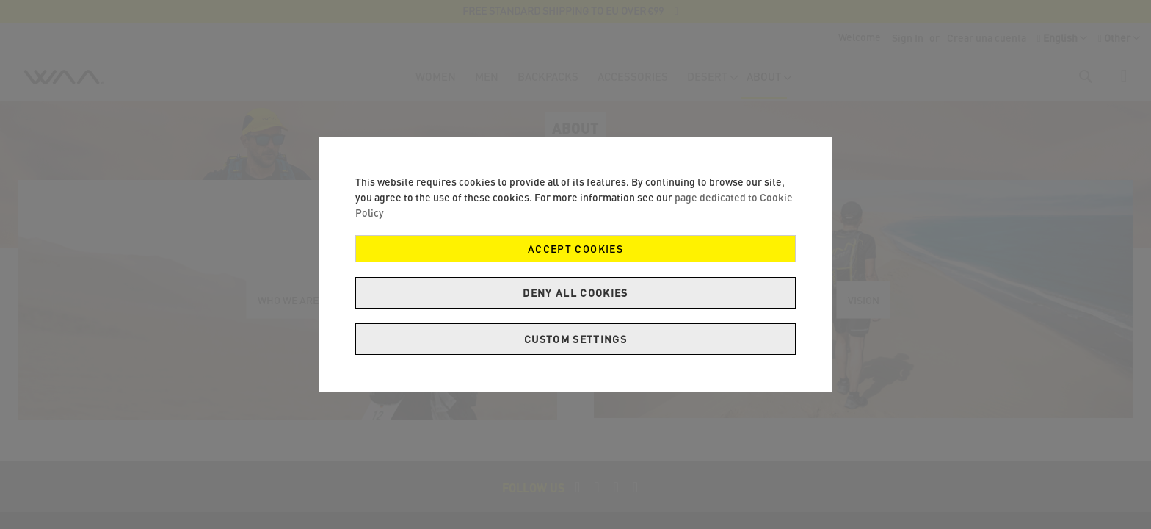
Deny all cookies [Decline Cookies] (575, 293)
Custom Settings (575, 339)
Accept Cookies (575, 248)
